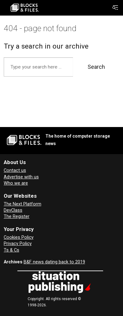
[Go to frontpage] (25, 7)
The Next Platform (22, 204)
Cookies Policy (19, 237)
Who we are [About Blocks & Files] (16, 183)
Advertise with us (21, 177)
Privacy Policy (18, 243)
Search (96, 67)
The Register (17, 216)
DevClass (13, 210)
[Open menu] (115, 7)
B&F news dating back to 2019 (54, 262)
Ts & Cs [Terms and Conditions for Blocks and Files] (11, 250)
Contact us (15, 170)
